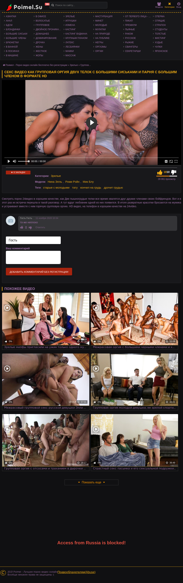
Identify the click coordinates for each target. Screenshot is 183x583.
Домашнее (42, 33)
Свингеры (131, 46)
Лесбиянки (72, 46)
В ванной (12, 46)
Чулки (158, 46)
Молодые (101, 25)
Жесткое (41, 51)
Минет (99, 20)
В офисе (41, 16)
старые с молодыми (56, 187)
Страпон (160, 25)
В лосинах (12, 51)
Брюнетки (12, 42)
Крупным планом (76, 38)
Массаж (70, 55)
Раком (129, 33)
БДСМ (9, 25)
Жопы (39, 55)
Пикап (129, 20)
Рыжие (129, 42)
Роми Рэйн (72, 181)
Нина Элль (55, 181)
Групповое (42, 25)
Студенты (161, 29)
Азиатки (11, 16)
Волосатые (43, 20)
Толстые (160, 33)
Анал (9, 20)
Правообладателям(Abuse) (77, 572)
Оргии (99, 51)
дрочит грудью (113, 187)
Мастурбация (103, 16)
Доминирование (46, 38)
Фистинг (160, 38)
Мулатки (100, 29)
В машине (12, 55)
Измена (70, 25)
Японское (161, 51)
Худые (159, 42)
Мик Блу (88, 181)
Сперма (159, 16)
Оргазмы (100, 46)
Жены (39, 46)
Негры (99, 42)
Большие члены (16, 38)
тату (75, 187)
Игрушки (70, 20)
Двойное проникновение (49, 29)
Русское (130, 38)
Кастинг (70, 29)
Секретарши (133, 51)
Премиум (131, 25)
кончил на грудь (90, 187)
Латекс (69, 42)
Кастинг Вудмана (76, 33)
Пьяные (130, 29)
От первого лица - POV (139, 16)
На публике (102, 38)
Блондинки (13, 29)
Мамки (69, 51)
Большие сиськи (16, 33)
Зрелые (70, 16)
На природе (102, 33)
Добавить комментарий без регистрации (39, 271)
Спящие (160, 20)
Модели (159, 5)
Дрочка (40, 42)
